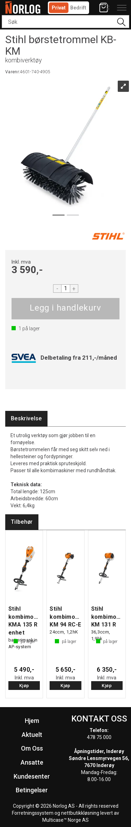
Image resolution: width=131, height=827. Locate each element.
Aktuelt (32, 734)
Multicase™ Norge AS (65, 820)
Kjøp (65, 308)
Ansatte (32, 762)
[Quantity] (65, 288)
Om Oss (32, 748)
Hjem (32, 720)
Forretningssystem (32, 813)
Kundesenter (32, 776)
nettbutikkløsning (80, 813)
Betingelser (32, 790)
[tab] (26, 419)
